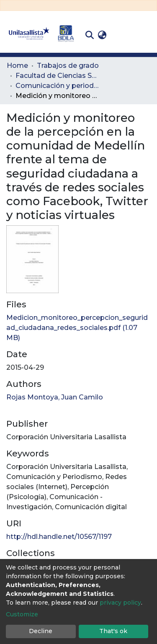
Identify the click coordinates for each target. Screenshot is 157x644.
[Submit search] (89, 35)
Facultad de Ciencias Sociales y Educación (57, 76)
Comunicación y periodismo (57, 86)
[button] (102, 35)
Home (17, 66)
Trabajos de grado (68, 66)
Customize (22, 614)
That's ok (113, 631)
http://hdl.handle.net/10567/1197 (59, 537)
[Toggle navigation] (144, 35)
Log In (122, 35)
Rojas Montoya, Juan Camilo (54, 397)
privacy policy (120, 602)
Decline (40, 631)
